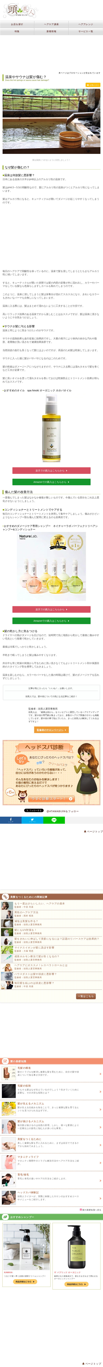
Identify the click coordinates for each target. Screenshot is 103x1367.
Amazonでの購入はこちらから (51, 482)
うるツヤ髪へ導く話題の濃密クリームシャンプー (25, 1276)
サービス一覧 (86, 31)
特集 (17, 31)
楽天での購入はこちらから (52, 470)
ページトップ (93, 831)
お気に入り (93, 85)
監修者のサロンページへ (51, 730)
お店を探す (17, 24)
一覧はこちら (86, 996)
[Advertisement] (51, 237)
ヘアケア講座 (51, 24)
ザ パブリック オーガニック (67, 1272)
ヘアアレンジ (86, 24)
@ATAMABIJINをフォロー (63, 811)
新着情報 (51, 31)
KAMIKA (8, 1272)
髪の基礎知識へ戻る (90, 1210)
